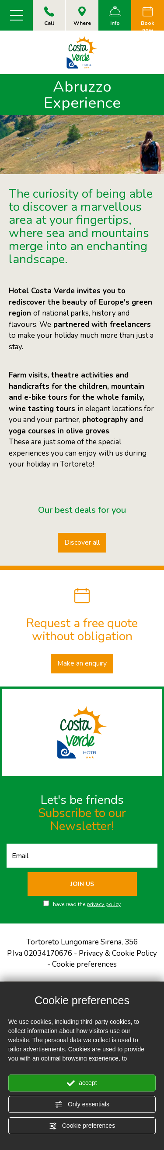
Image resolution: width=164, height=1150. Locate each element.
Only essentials (82, 1105)
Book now (147, 20)
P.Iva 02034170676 (39, 953)
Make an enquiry (82, 663)
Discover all (82, 542)
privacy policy (104, 904)
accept (82, 1083)
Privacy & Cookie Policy (118, 953)
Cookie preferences (82, 1126)
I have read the (85, 904)
